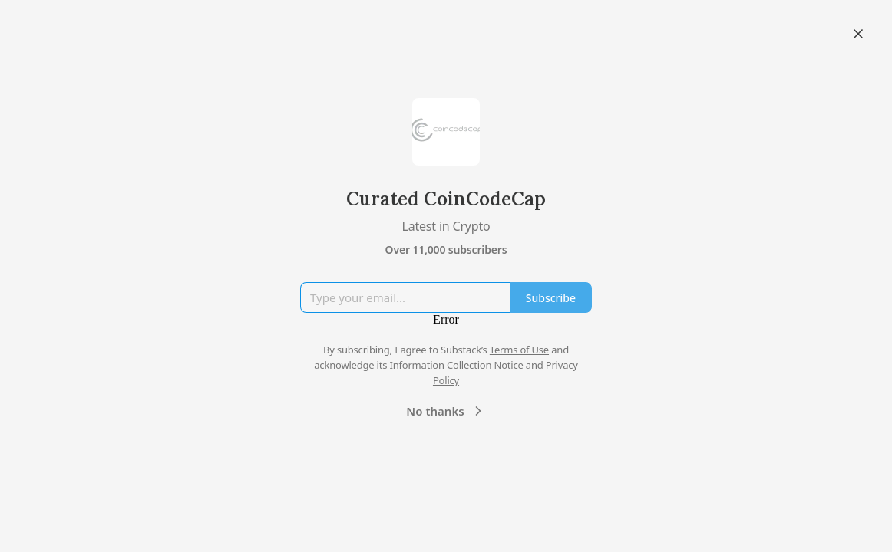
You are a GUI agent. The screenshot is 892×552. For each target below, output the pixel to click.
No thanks (445, 411)
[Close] (858, 33)
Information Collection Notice (456, 365)
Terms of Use (519, 349)
